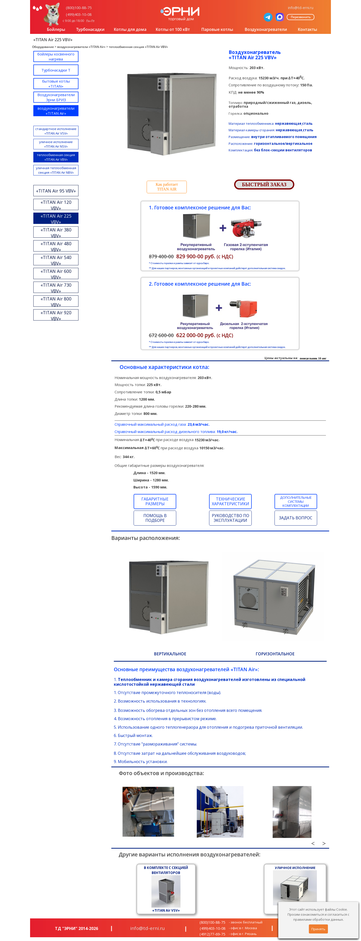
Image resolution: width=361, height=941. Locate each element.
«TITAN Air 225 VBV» (56, 219)
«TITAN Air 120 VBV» (56, 205)
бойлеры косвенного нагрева (55, 56)
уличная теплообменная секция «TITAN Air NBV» (56, 170)
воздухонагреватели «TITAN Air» (81, 47)
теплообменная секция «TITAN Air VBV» (138, 47)
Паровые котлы (217, 29)
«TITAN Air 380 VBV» (56, 233)
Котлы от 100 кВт (173, 29)
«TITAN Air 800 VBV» (56, 302)
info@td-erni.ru (300, 7)
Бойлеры (56, 29)
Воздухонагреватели (266, 29)
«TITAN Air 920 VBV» (56, 315)
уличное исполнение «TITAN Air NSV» (56, 144)
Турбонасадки (90, 29)
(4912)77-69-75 (212, 933)
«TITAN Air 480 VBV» (56, 246)
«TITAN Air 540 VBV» (56, 260)
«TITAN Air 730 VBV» (56, 288)
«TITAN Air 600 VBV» (56, 274)
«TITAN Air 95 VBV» (56, 191)
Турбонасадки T (55, 70)
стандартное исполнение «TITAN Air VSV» (55, 131)
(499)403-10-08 (79, 14)
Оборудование (43, 47)
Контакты (307, 29)
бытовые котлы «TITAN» (56, 84)
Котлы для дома (130, 29)
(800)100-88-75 (79, 7)
